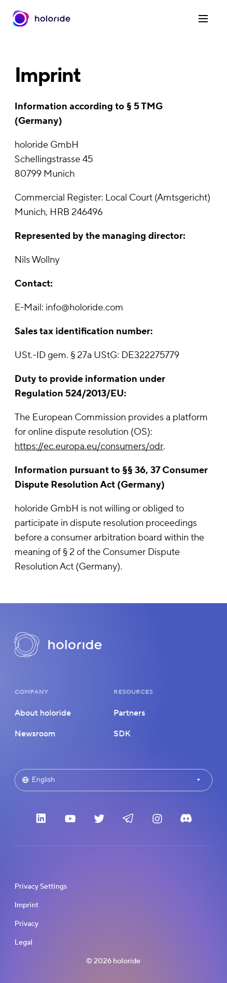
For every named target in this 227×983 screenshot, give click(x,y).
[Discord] (186, 822)
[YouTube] (70, 822)
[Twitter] (99, 822)
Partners (129, 713)
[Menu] (204, 18)
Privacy (26, 924)
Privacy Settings (41, 886)
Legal (24, 942)
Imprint (26, 905)
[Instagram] (157, 822)
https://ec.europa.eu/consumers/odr (89, 446)
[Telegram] (128, 822)
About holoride (43, 713)
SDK (122, 734)
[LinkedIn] (41, 822)
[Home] (41, 18)
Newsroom (35, 734)
